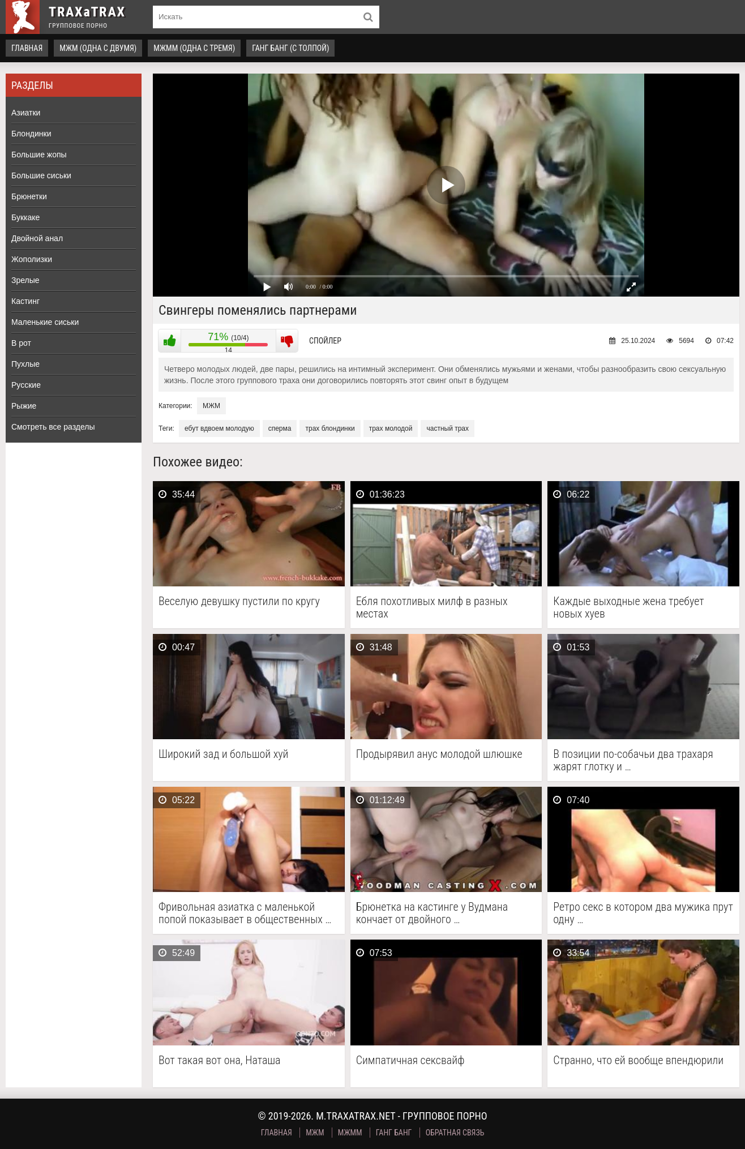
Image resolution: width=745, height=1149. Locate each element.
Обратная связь (455, 1132)
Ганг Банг (394, 1132)
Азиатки (25, 112)
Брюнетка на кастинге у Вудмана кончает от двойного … (432, 913)
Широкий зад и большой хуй (224, 754)
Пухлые (25, 363)
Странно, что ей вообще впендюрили (638, 1060)
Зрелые (25, 280)
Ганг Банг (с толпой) (290, 48)
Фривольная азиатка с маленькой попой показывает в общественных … (245, 913)
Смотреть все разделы (53, 426)
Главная (26, 48)
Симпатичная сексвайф (410, 1060)
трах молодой (391, 428)
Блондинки (31, 133)
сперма (280, 428)
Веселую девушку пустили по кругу (239, 601)
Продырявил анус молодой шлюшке (439, 754)
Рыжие (23, 405)
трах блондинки (329, 428)
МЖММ (350, 1132)
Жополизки (31, 259)
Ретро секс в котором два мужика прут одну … (643, 913)
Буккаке (25, 217)
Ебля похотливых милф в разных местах (432, 607)
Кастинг (25, 301)
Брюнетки (29, 196)
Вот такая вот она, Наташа (220, 1060)
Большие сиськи (41, 175)
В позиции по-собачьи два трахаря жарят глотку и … (633, 760)
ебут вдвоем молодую (219, 428)
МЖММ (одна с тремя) (194, 48)
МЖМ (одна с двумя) (97, 48)
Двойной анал (37, 238)
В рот (21, 343)
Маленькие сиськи (45, 322)
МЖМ (211, 406)
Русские (26, 384)
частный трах (447, 428)
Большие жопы (39, 154)
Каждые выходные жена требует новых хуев (628, 607)
